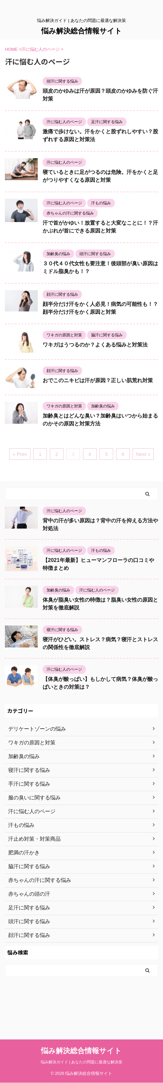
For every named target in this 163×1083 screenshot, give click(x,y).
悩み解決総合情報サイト (81, 31)
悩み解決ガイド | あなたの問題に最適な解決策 (82, 1022)
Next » (143, 454)
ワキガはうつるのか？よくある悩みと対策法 (95, 344)
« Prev (20, 454)
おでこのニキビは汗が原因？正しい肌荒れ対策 (98, 380)
